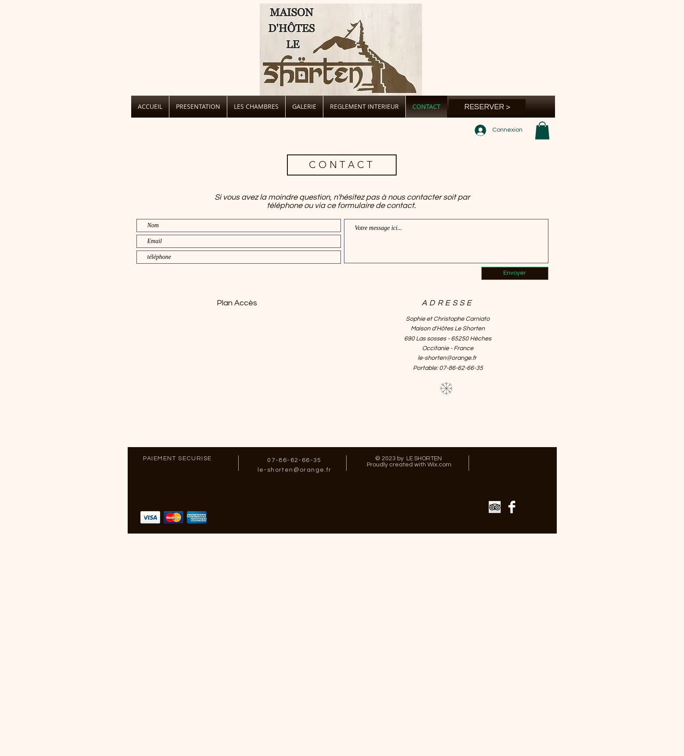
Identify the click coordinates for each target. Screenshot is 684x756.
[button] (542, 131)
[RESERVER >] (487, 107)
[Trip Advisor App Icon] (494, 507)
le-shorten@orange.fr (447, 358)
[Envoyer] (514, 273)
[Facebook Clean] (511, 507)
